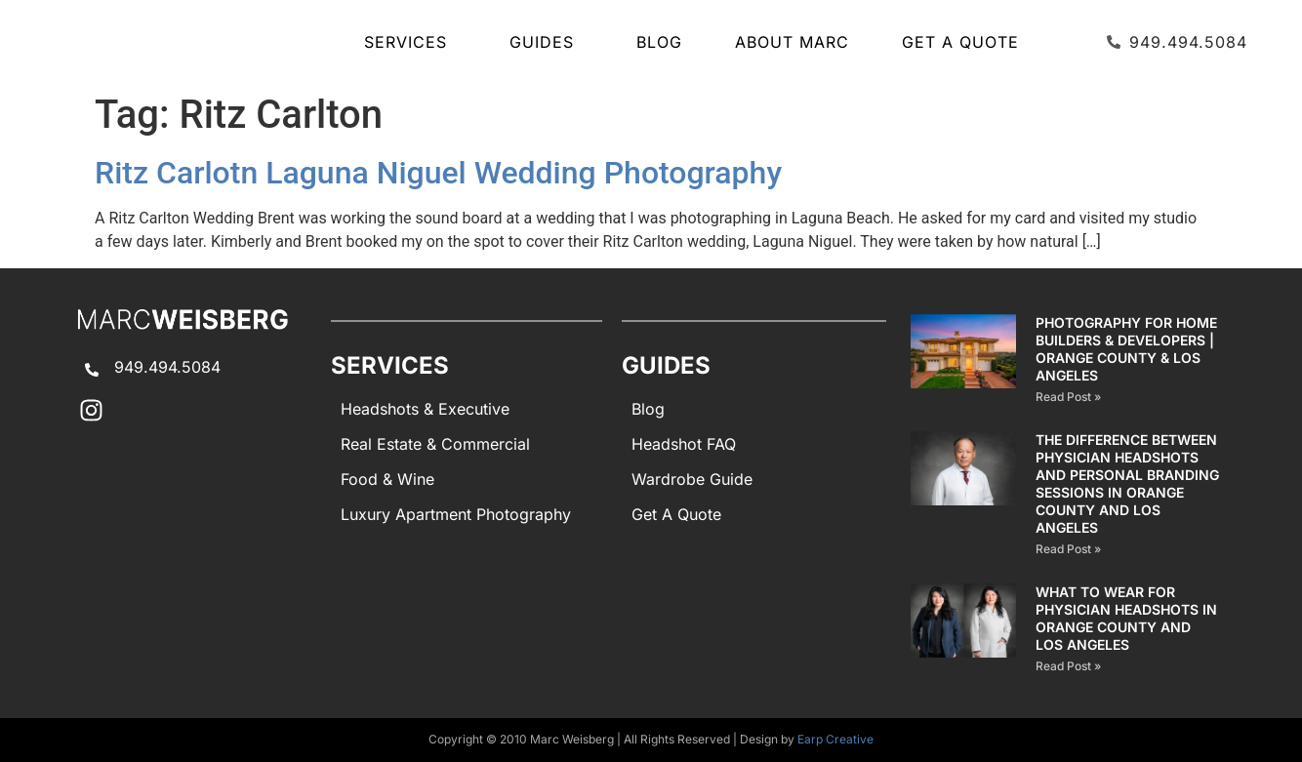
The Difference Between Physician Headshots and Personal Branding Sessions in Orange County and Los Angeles (1127, 483)
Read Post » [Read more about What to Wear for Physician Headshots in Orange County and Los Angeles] (1068, 666)
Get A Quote (960, 42)
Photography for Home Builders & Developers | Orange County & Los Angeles (1126, 348)
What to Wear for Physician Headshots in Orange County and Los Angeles (1126, 618)
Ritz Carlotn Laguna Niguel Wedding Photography (438, 172)
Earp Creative (835, 739)
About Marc (792, 42)
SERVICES (410, 42)
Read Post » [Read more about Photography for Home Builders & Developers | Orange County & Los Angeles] (1068, 396)
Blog (659, 42)
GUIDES (546, 42)
